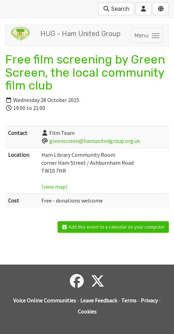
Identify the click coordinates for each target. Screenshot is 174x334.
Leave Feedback (98, 300)
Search (116, 9)
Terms (128, 300)
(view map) (54, 186)
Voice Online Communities (44, 300)
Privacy (149, 300)
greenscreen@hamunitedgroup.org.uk (94, 140)
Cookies (87, 311)
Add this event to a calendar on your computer (113, 227)
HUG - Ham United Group (80, 33)
